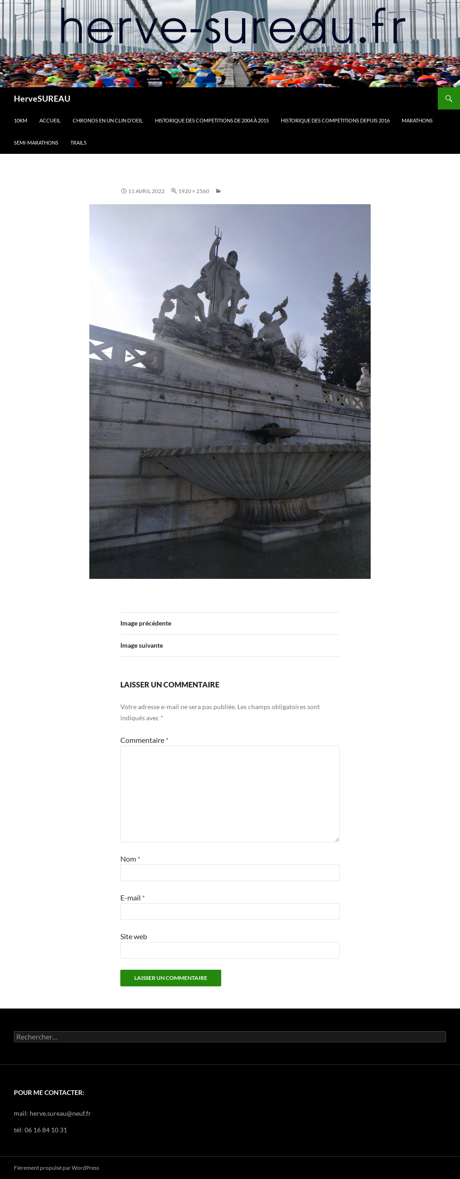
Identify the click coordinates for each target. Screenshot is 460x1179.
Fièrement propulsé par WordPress (56, 1167)
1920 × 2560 (193, 191)
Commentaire (144, 739)
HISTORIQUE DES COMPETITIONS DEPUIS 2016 (335, 120)
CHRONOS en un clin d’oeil (108, 120)
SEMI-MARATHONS (36, 143)
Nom (130, 858)
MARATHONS (417, 120)
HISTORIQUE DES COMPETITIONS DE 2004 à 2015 (212, 120)
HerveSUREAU (42, 98)
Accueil (50, 120)
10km (20, 120)
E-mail (132, 897)
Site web (133, 936)
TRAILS (78, 143)
